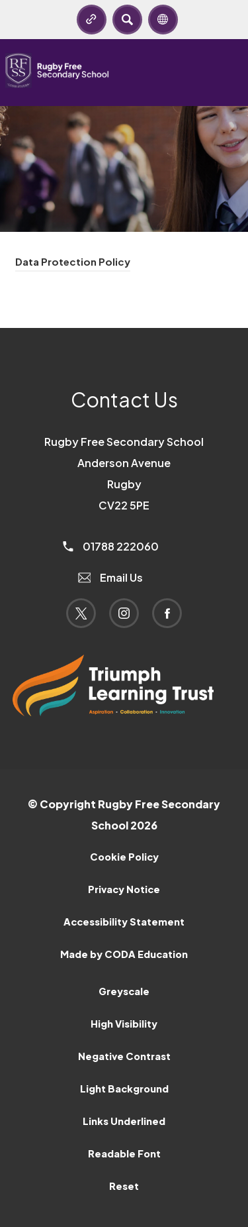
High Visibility (124, 1024)
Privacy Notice (124, 889)
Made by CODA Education (124, 954)
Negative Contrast (124, 1056)
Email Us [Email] (111, 577)
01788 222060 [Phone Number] (111, 546)
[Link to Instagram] (124, 613)
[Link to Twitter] (81, 613)
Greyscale (124, 991)
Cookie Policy (124, 857)
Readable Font (124, 1153)
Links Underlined (124, 1121)
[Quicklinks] (91, 19)
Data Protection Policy (72, 261)
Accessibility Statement (124, 922)
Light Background (124, 1088)
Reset (124, 1186)
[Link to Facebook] (167, 613)
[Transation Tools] (163, 19)
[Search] (127, 19)
